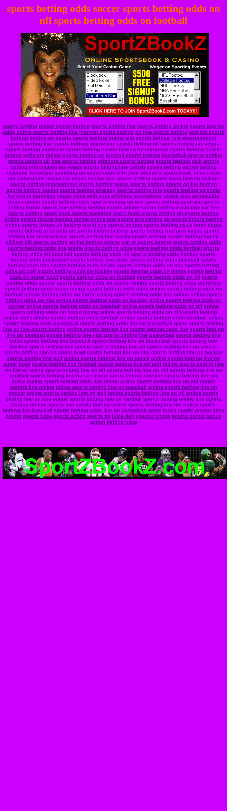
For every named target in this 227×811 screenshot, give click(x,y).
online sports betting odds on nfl (162, 306)
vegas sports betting (139, 184)
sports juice (37, 416)
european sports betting (174, 149)
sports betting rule (158, 138)
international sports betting (79, 184)
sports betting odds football (168, 248)
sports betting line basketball (139, 335)
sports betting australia (173, 202)
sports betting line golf (34, 358)
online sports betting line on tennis (107, 358)
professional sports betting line (75, 236)
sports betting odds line (37, 248)
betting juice (122, 422)
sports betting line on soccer (182, 346)
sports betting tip (122, 149)
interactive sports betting (120, 144)
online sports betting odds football (76, 317)
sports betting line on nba (118, 352)
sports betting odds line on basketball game (133, 323)
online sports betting (64, 126)
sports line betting (64, 207)
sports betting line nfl (119, 346)
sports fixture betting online (55, 219)
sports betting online (162, 126)
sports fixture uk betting (51, 225)
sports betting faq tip (193, 236)
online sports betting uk (75, 155)
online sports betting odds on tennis (176, 283)
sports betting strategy (88, 190)
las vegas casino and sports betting (106, 178)
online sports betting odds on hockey (101, 300)
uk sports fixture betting (98, 231)
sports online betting (191, 184)
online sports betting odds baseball (163, 317)
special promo (153, 416)
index (169, 410)
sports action (69, 416)
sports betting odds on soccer (93, 283)
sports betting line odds (99, 259)
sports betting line (113, 126)
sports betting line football (64, 364)
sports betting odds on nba (150, 265)
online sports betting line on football (97, 399)
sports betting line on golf (129, 364)
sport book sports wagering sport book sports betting (109, 213)
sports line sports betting (79, 404)
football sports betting (133, 155)
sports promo (194, 410)
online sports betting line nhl (146, 404)
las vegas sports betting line (93, 167)
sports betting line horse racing (68, 375)
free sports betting (73, 161)
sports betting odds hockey (164, 254)
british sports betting (155, 167)
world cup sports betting (112, 225)
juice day (123, 416)
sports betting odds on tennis (150, 271)
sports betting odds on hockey (74, 271)
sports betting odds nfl (101, 254)
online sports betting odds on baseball (73, 306)
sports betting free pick (157, 231)
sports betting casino (32, 190)
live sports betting (66, 144)
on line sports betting (161, 132)
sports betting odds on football (98, 277)
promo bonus (188, 416)
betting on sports (50, 138)
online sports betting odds (57, 202)
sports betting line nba (74, 335)
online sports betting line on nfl (146, 393)
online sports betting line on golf (67, 393)
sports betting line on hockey (186, 352)
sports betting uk (29, 161)
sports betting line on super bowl (44, 352)
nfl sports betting (173, 144)
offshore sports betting (126, 161)
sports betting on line (117, 202)
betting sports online (113, 207)
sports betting (20, 126)
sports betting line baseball (57, 341)
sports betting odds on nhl (83, 265)
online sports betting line (47, 132)
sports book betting (176, 178)
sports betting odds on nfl (168, 277)
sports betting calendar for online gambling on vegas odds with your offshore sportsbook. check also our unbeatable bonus (113, 172)
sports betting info (139, 190)
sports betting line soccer (60, 346)
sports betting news (168, 225)
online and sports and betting (126, 219)
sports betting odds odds (117, 288)
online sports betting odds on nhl (140, 312)
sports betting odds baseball (164, 259)
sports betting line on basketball (131, 341)
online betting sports (94, 242)
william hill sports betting (37, 242)
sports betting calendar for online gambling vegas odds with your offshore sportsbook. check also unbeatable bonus (114, 196)
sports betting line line (136, 375)
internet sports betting (106, 132)
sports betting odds (197, 242)
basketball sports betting (191, 155)
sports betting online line (173, 399)
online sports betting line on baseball (101, 387)
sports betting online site (103, 138)
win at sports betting (146, 242)
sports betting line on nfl (75, 370)
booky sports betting (140, 236)
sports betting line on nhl (137, 370)
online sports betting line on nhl (159, 381)
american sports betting (71, 149)
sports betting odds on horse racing (68, 294)
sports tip (98, 416)
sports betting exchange (170, 207)
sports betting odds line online (151, 294)
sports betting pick (179, 161)
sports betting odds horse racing (45, 288)
